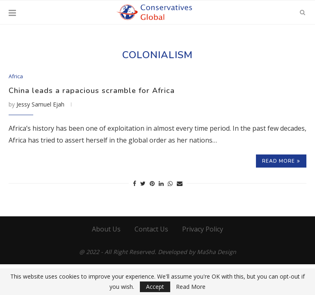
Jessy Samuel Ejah (40, 104)
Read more (281, 161)
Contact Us (151, 229)
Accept (155, 286)
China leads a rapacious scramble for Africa (92, 90)
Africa (16, 76)
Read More (190, 287)
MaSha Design (216, 252)
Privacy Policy (202, 229)
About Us (106, 229)
